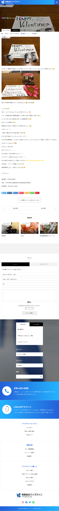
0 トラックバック (43, 264)
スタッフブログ (6, 30)
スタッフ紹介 (29, 470)
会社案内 (29, 485)
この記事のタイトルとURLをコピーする (29, 200)
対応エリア (29, 435)
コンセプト (29, 427)
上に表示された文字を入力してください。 (29, 305)
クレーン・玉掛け (29, 453)
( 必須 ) (9, 274)
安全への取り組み (29, 431)
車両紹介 (29, 456)
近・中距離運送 (29, 449)
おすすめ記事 (36, 324)
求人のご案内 (29, 478)
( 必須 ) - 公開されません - (10, 279)
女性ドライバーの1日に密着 (29, 474)
